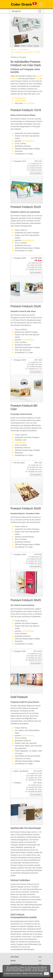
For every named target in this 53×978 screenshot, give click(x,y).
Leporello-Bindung (27, 141)
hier (41, 973)
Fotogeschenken (20, 101)
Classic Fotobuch (29, 103)
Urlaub (37, 79)
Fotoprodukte (23, 49)
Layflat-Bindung (20, 442)
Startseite (13, 49)
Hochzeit (39, 76)
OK (46, 973)
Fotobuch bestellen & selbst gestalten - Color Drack (25, 52)
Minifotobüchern (20, 98)
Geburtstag (14, 79)
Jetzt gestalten (35, 173)
